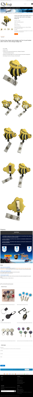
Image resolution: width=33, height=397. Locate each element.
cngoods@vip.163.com (21, 390)
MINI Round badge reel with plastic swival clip (8, 283)
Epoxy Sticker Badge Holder (20, 383)
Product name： (2, 347)
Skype (32, 0)
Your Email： (1, 353)
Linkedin (29, 0)
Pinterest (30, 0)
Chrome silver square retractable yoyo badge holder (7, 284)
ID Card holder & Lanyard (20, 381)
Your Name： (1, 350)
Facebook (26, 0)
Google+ (28, 0)
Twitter (27, 0)
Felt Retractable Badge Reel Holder (21, 382)
